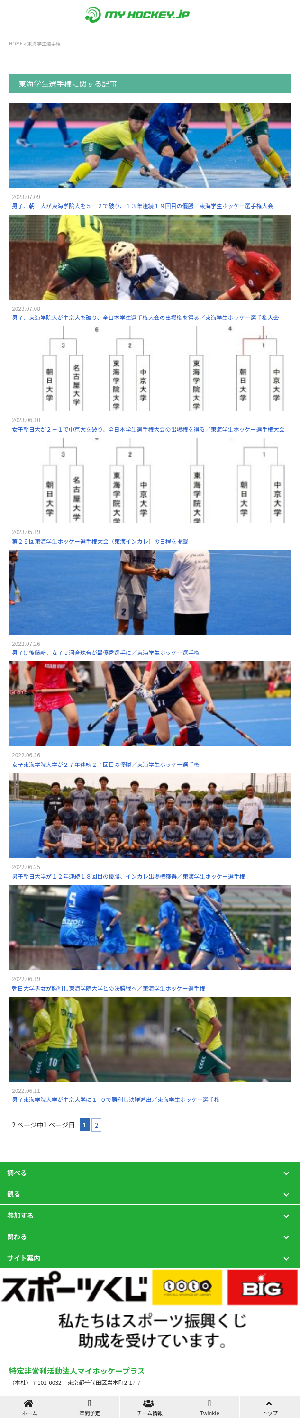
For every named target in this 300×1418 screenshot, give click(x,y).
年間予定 (90, 1408)
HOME (16, 43)
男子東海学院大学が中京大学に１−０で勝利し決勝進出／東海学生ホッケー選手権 (116, 1099)
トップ (270, 1408)
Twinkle (210, 1408)
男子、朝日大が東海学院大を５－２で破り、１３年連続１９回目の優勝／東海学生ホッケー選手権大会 (142, 205)
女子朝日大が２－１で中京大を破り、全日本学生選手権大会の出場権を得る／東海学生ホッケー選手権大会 (148, 429)
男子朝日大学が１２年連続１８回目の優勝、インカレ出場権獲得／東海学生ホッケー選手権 (128, 876)
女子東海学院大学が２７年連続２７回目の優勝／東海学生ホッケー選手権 (106, 764)
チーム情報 (150, 1408)
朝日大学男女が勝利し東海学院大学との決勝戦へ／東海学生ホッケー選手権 (108, 988)
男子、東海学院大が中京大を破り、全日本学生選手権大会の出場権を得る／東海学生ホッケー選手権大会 (145, 317)
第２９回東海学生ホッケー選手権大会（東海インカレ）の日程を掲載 (100, 541)
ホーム (30, 1408)
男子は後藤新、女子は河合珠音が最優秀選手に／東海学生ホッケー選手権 (106, 652)
